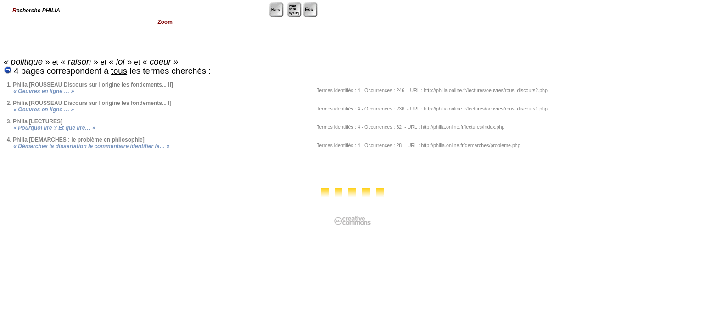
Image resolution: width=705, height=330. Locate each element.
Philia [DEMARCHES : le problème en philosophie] (79, 140)
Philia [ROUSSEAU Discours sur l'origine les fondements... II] (93, 85)
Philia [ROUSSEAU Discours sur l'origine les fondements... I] (92, 103)
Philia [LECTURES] (37, 121)
